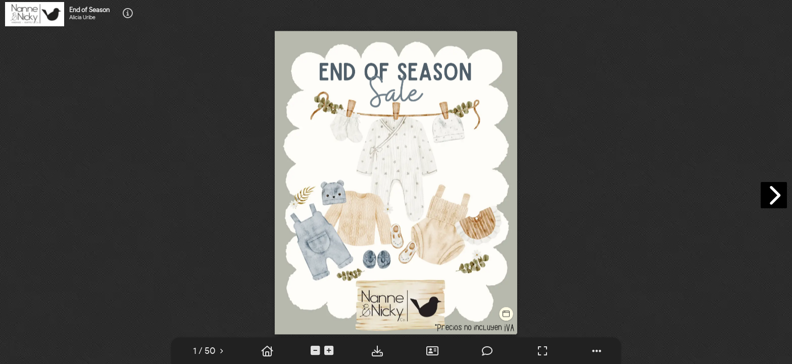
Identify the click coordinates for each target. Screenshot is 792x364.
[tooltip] (128, 14)
